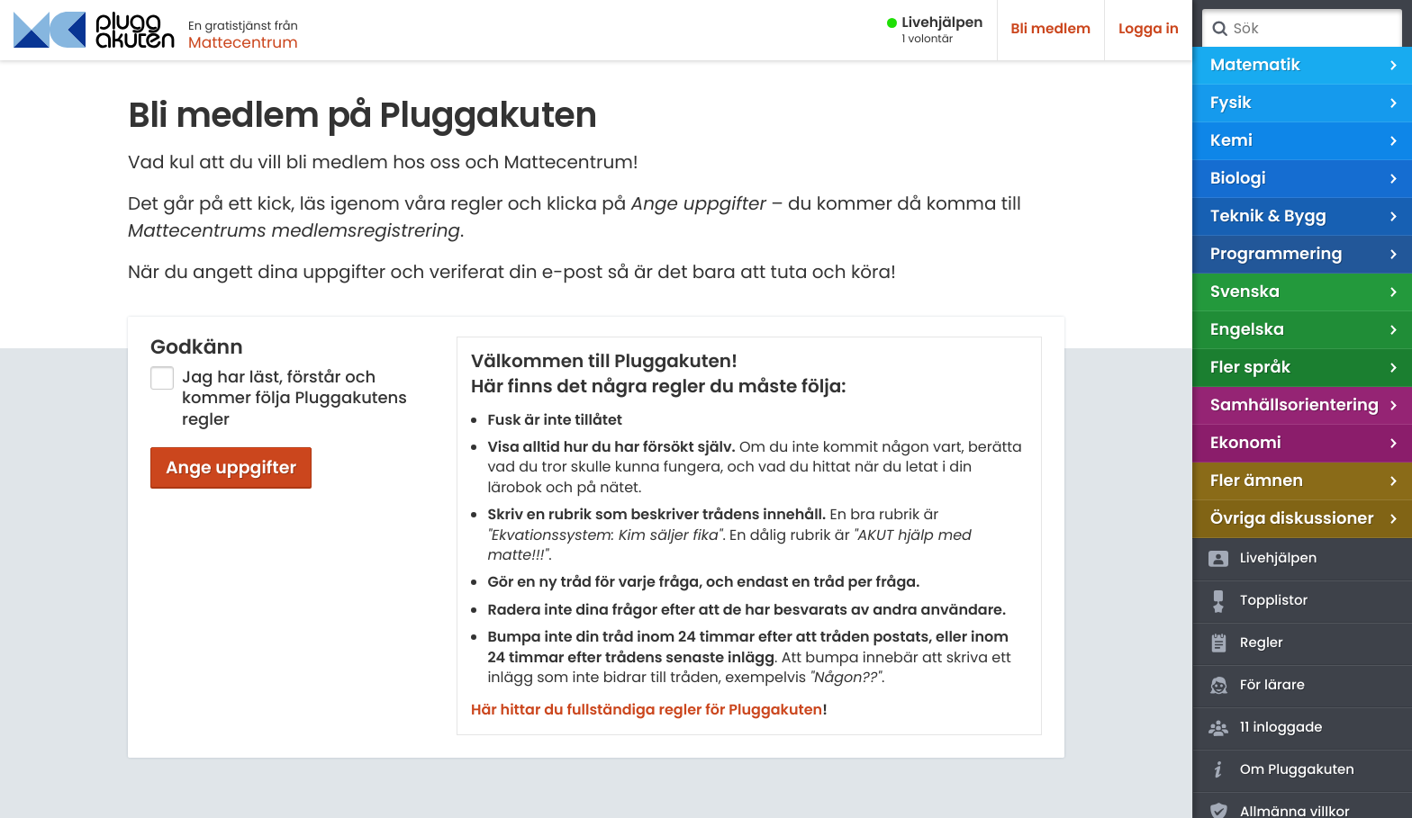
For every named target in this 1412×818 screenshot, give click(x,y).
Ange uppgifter (231, 467)
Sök (1219, 29)
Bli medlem (1051, 29)
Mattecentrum (243, 42)
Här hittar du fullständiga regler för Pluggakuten (646, 709)
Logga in (1148, 29)
